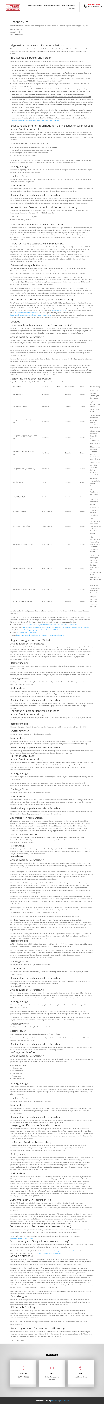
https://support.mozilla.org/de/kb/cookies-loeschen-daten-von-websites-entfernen (49, 624)
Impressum (55, 1401)
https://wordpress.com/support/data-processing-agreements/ (30, 315)
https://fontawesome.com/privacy (21, 1238)
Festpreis (72, 9)
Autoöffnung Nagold (35, 6)
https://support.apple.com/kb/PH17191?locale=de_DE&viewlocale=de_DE (40, 635)
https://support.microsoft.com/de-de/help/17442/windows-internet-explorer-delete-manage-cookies (55, 627)
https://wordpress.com (59, 310)
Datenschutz (64, 1401)
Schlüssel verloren (68, 6)
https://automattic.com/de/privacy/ (26, 313)
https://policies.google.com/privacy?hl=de (47, 1253)
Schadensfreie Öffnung (52, 6)
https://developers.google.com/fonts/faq (62, 1251)
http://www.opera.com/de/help (27, 632)
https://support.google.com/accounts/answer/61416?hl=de (42, 630)
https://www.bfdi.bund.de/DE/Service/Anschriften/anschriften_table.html (36, 121)
